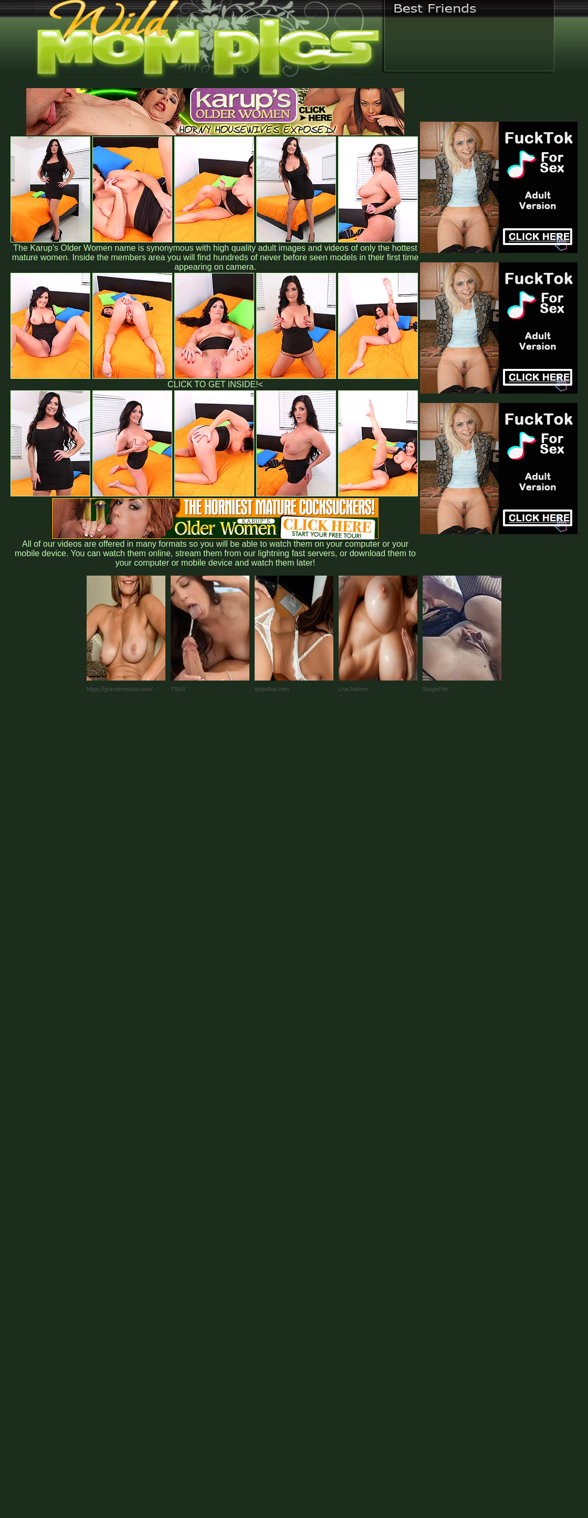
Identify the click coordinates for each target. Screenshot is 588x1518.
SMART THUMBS (312, 1299)
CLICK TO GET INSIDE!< (215, 384)
